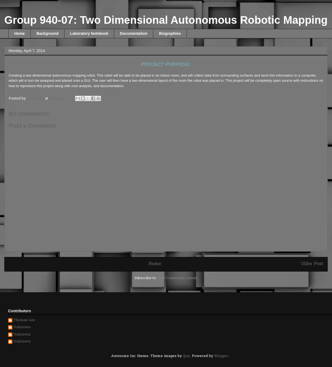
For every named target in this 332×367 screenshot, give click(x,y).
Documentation (133, 33)
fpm (186, 356)
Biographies (170, 33)
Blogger (221, 356)
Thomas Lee (24, 320)
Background (47, 33)
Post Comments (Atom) (178, 278)
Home (19, 33)
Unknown (22, 327)
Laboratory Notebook (89, 33)
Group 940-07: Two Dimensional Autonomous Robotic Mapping (166, 20)
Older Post (312, 264)
